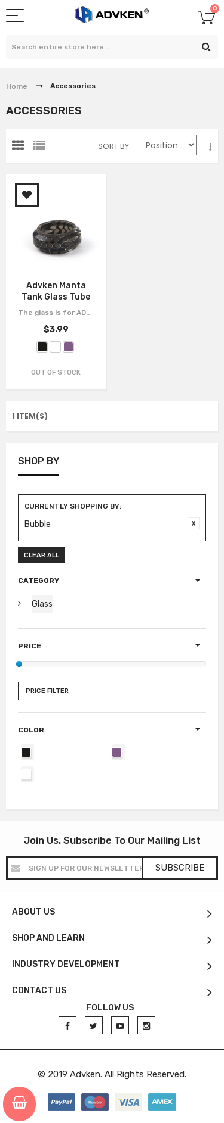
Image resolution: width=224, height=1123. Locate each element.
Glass (42, 604)
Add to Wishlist (27, 195)
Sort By (113, 146)
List (42, 148)
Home (16, 86)
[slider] (19, 664)
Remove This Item (194, 523)
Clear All (41, 555)
